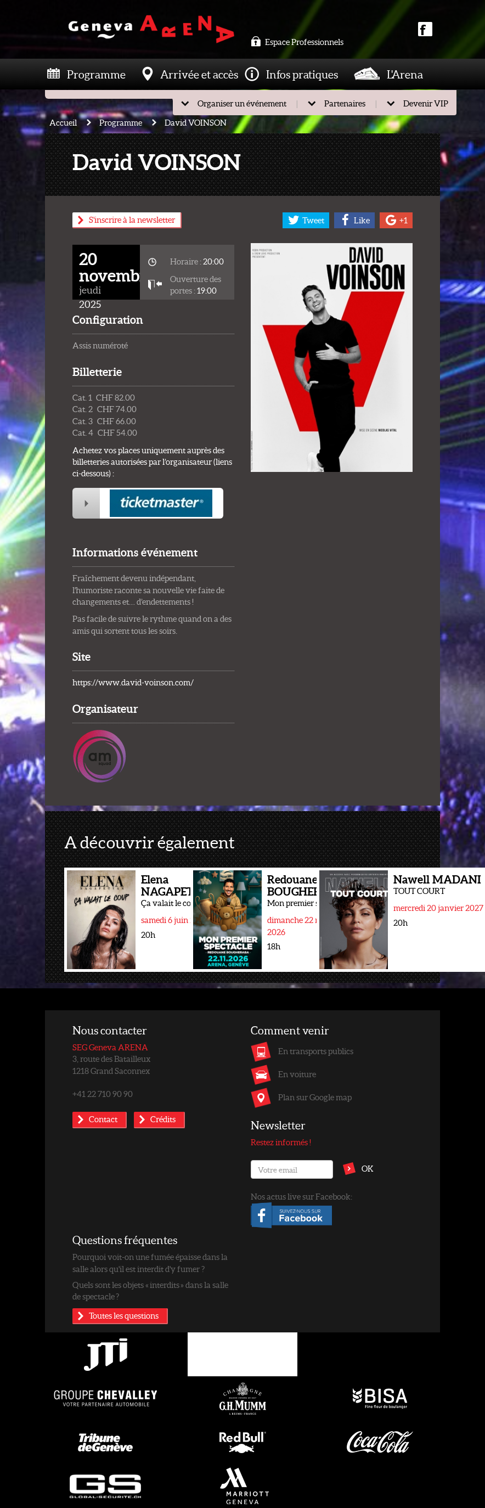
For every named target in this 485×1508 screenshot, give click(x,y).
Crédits (163, 1119)
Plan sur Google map (315, 1097)
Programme (96, 74)
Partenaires (344, 103)
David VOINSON (196, 122)
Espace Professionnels (297, 42)
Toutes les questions (124, 1315)
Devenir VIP (425, 103)
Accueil (63, 122)
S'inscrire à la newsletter (132, 219)
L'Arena (405, 74)
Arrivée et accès (199, 74)
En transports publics (315, 1051)
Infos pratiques (302, 74)
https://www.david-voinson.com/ (133, 682)
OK (368, 1168)
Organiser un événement (242, 103)
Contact (103, 1119)
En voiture (297, 1074)
